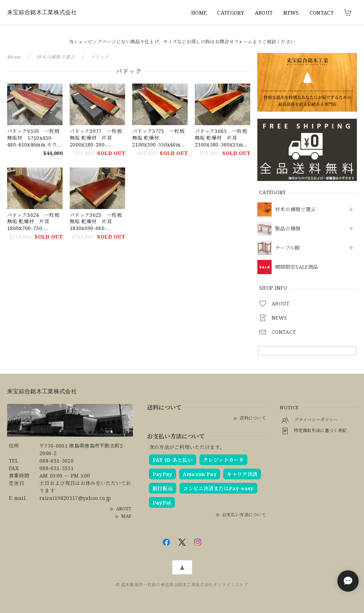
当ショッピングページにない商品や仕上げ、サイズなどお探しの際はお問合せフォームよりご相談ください (182, 41)
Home (14, 57)
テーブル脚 (287, 248)
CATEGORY (230, 12)
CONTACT (322, 12)
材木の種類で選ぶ (295, 210)
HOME (199, 12)
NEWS (291, 12)
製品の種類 (288, 229)
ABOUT (264, 12)
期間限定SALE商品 (296, 267)
